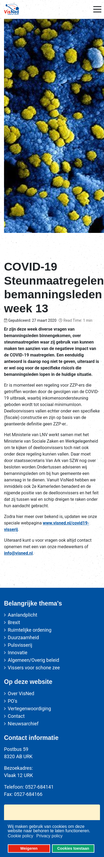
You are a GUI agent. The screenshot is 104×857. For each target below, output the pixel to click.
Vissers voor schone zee (34, 667)
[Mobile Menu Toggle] (97, 9)
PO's (12, 701)
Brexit (14, 622)
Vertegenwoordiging (29, 708)
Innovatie (17, 652)
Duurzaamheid (23, 637)
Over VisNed (21, 693)
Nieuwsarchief (23, 723)
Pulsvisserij (20, 645)
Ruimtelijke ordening (29, 630)
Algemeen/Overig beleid (33, 660)
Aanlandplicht (22, 615)
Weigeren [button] (29, 848)
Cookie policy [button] (20, 836)
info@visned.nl (18, 553)
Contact (16, 716)
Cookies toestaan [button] (73, 848)
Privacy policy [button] (49, 836)
